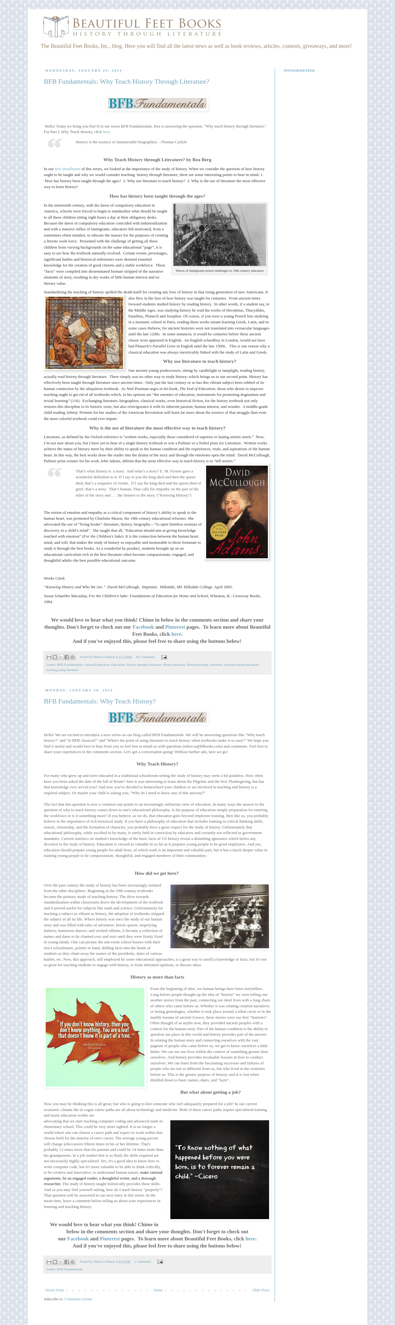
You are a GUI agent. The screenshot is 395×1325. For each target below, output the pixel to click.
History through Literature (143, 664)
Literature (216, 664)
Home (158, 1290)
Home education (174, 664)
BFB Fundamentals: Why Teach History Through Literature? (126, 81)
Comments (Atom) (78, 1299)
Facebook (143, 627)
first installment (67, 168)
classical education (97, 664)
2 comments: (143, 1261)
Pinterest (175, 627)
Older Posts (260, 1290)
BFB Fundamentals (70, 664)
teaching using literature (62, 670)
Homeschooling (197, 664)
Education (118, 664)
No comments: (146, 657)
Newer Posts (54, 1290)
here (106, 131)
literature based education (241, 664)
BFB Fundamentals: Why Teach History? (100, 701)
